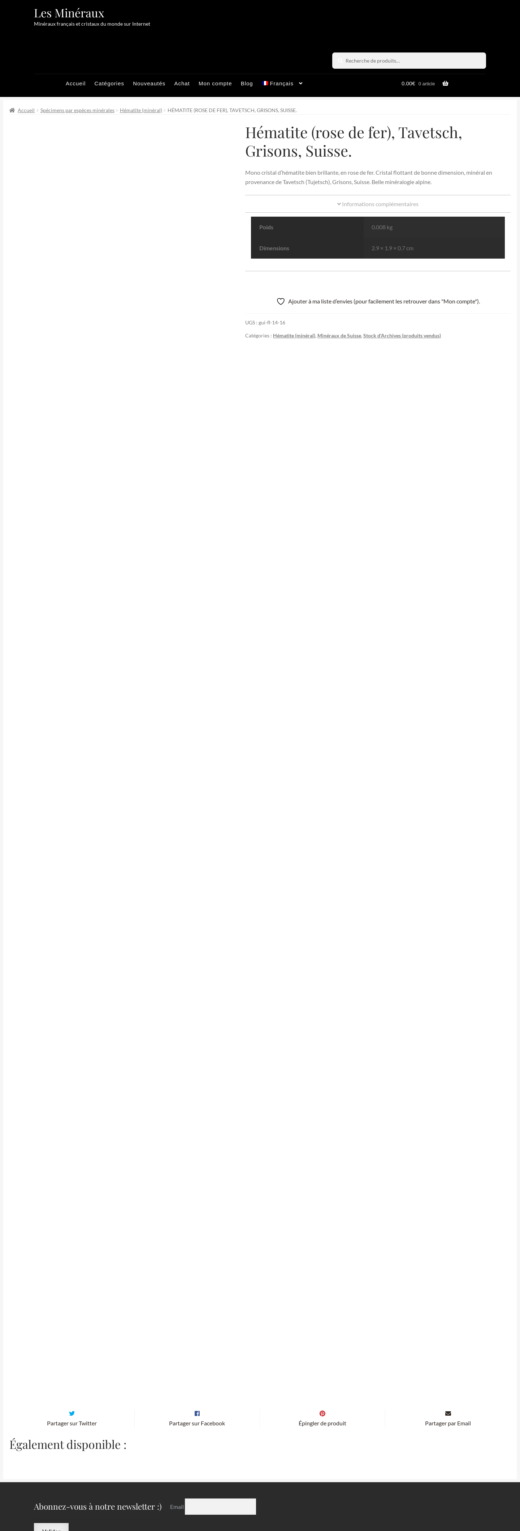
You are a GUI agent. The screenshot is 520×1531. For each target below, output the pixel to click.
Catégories (109, 83)
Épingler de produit (322, 1350)
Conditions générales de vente (230, 1500)
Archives (167, 1500)
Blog (247, 83)
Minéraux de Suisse (339, 335)
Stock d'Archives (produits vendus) (402, 335)
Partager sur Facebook (197, 1350)
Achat (182, 83)
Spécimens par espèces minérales (77, 110)
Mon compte (215, 83)
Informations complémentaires (378, 203)
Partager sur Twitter (72, 1350)
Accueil (76, 83)
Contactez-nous (342, 1500)
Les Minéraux (69, 12)
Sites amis (295, 1500)
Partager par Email (448, 1350)
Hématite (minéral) (141, 110)
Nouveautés (149, 83)
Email (177, 1433)
